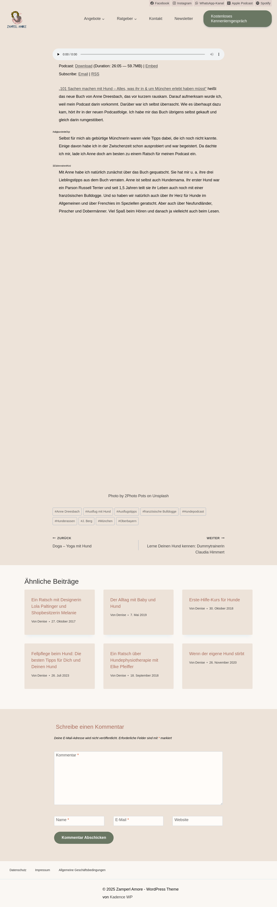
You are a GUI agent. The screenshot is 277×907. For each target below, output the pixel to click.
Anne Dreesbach (67, 511)
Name (62, 820)
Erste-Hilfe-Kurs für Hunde (214, 599)
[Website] (197, 821)
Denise (42, 621)
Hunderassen (65, 521)
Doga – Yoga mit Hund (94, 541)
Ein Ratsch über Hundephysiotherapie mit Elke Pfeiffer (134, 660)
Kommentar (67, 755)
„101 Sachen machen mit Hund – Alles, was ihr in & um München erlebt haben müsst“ (132, 89)
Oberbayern (127, 521)
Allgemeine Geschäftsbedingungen (82, 870)
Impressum (42, 870)
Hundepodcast (193, 511)
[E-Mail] (138, 821)
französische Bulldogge (159, 511)
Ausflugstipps (126, 511)
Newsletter (184, 18)
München (105, 521)
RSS (95, 74)
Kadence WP (121, 897)
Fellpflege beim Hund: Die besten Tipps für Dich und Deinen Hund (56, 660)
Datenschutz (18, 870)
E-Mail (122, 820)
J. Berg (86, 521)
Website (181, 820)
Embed (151, 66)
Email (83, 74)
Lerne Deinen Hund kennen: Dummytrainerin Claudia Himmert (183, 545)
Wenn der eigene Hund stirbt (216, 653)
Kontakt (155, 18)
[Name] (79, 821)
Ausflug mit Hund (98, 511)
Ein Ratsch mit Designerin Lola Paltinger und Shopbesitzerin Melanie (56, 606)
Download (83, 66)
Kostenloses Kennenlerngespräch (229, 18)
